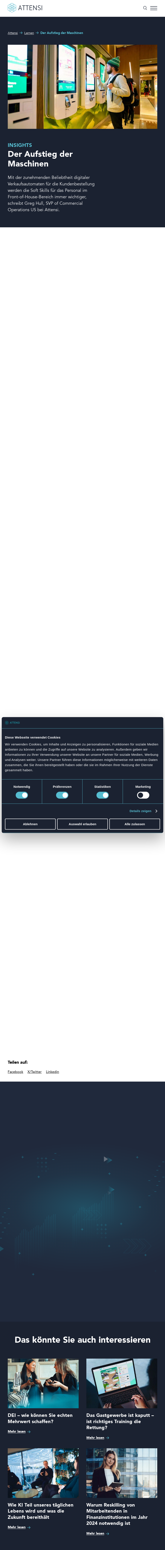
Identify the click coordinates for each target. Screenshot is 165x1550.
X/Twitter (35, 1072)
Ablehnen (30, 824)
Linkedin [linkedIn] (52, 1072)
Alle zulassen (135, 824)
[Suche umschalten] (145, 8)
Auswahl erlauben (82, 824)
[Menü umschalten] (153, 8)
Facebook (15, 1072)
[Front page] (25, 11)
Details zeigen (140, 811)
